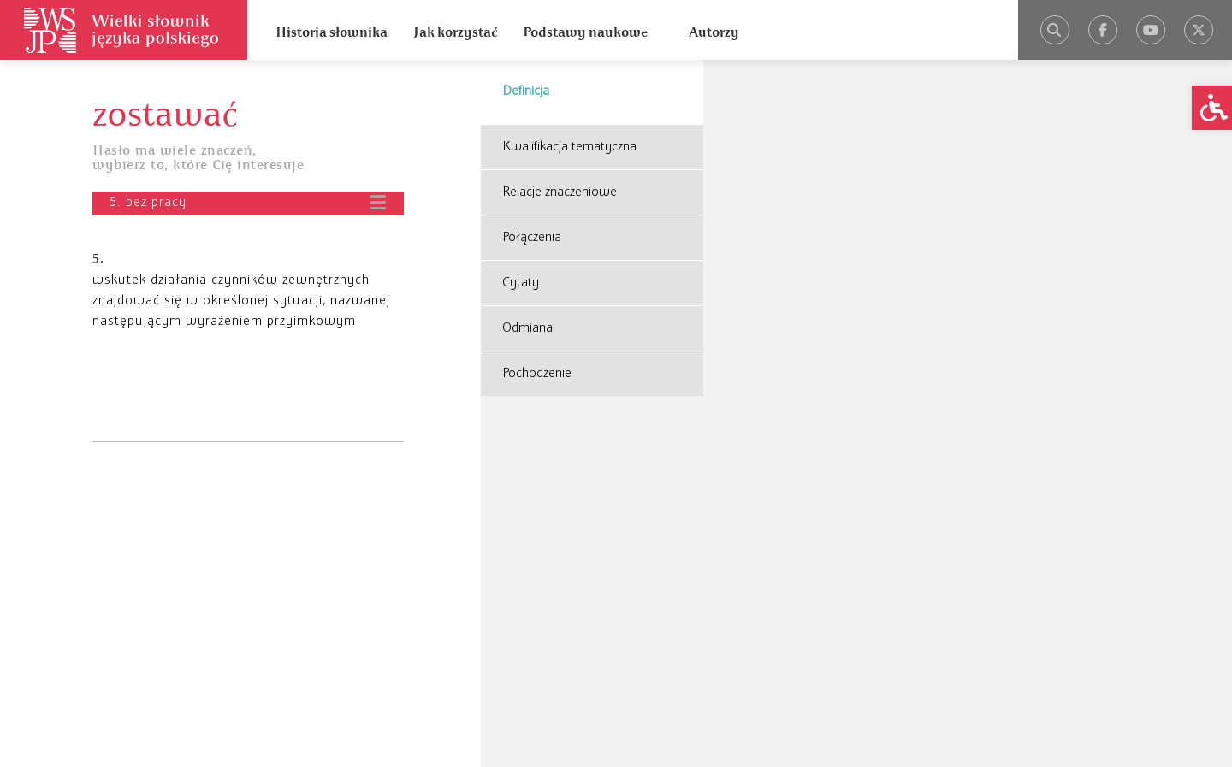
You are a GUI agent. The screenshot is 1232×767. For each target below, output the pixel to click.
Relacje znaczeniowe (559, 192)
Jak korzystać (455, 32)
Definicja (525, 91)
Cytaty (520, 283)
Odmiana (527, 328)
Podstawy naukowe (585, 32)
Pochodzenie (537, 374)
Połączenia (531, 238)
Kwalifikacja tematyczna (569, 147)
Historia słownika (331, 32)
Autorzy (714, 32)
